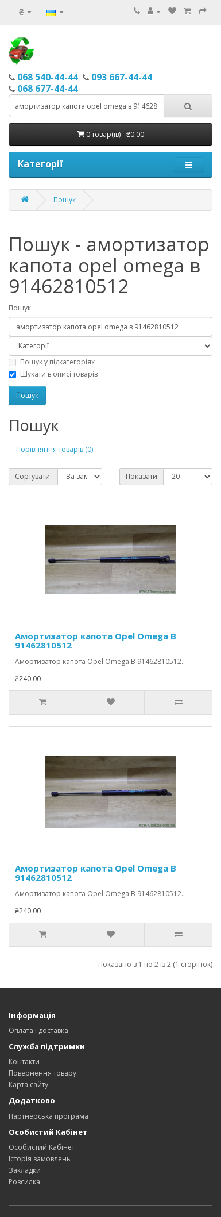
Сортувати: (33, 476)
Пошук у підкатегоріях (52, 362)
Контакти (24, 1061)
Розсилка (24, 1182)
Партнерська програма (48, 1116)
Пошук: (21, 308)
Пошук (64, 200)
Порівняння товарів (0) (54, 449)
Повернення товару (42, 1073)
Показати (141, 476)
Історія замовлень (40, 1159)
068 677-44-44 (47, 88)
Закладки (25, 1170)
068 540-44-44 (47, 77)
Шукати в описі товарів (53, 374)
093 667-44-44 (121, 77)
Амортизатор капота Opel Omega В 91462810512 (95, 640)
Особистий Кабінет (42, 1147)
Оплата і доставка (38, 1030)
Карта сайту (28, 1084)
